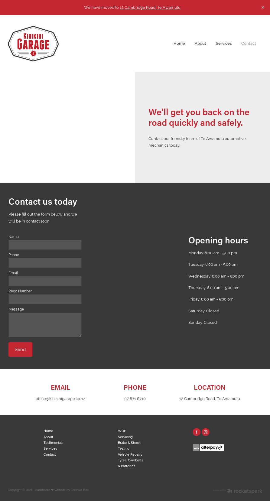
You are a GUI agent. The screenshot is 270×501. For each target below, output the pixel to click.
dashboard (42, 490)
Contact (248, 43)
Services (224, 43)
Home (179, 43)
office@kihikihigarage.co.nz (60, 398)
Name (13, 237)
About (200, 43)
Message (16, 309)
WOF (122, 431)
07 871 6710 (135, 398)
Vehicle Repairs (130, 454)
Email (13, 273)
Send (20, 349)
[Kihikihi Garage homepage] (33, 44)
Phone (13, 255)
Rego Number (20, 291)
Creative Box (80, 490)
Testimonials (53, 443)
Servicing (125, 437)
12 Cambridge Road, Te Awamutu (150, 7)
